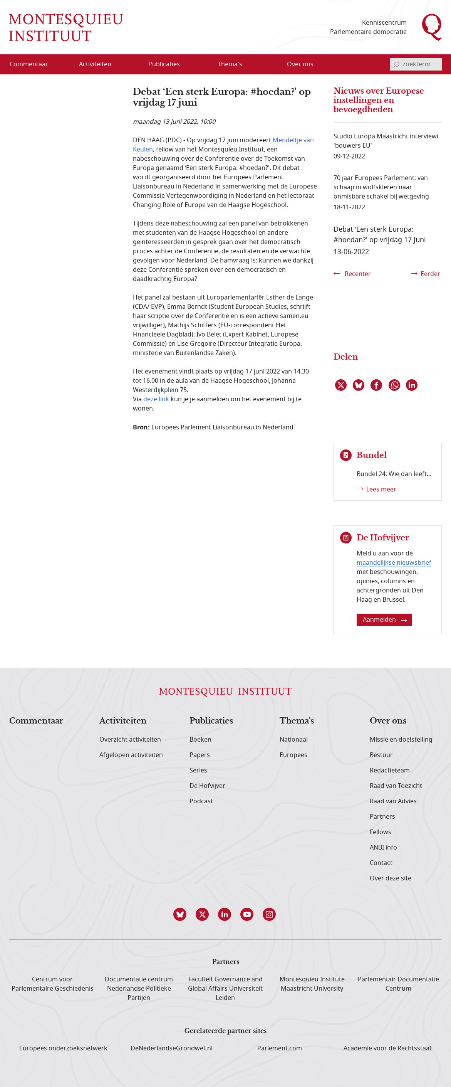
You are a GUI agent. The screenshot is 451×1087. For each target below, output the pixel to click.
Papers (199, 755)
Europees (293, 755)
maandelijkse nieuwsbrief (394, 562)
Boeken (200, 739)
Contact (381, 863)
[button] (181, 914)
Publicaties (211, 721)
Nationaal (294, 739)
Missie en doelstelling (401, 739)
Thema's (297, 721)
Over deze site (390, 878)
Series (198, 770)
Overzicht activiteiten (130, 739)
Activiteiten (123, 721)
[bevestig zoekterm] (396, 64)
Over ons (388, 721)
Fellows (380, 832)
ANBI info (383, 847)
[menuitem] (33, 64)
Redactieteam (390, 770)
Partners (382, 816)
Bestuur (381, 755)
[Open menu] (120, 65)
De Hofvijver (207, 786)
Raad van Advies (393, 801)
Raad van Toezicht (396, 786)
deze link (156, 399)
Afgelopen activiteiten (131, 755)
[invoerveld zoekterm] (416, 64)
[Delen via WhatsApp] (395, 385)
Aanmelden (385, 619)
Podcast (201, 801)
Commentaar (36, 721)
